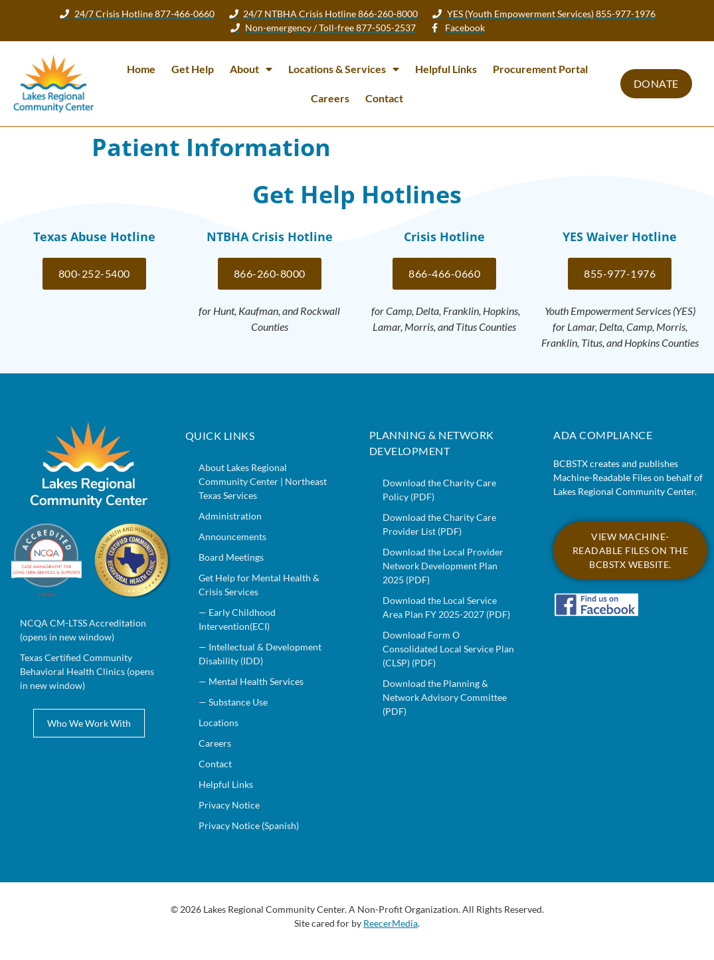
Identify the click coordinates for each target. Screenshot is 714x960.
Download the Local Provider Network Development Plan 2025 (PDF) (443, 565)
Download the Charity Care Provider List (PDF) (439, 524)
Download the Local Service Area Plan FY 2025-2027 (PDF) (446, 607)
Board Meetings (231, 557)
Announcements (232, 536)
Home (141, 68)
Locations (218, 722)
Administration (230, 516)
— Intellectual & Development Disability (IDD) (260, 653)
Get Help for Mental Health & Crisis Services (259, 584)
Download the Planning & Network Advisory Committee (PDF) (445, 697)
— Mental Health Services (251, 681)
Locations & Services (343, 69)
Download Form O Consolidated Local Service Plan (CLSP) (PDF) (448, 648)
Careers (330, 98)
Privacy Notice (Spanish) (249, 825)
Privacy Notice (229, 805)
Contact (384, 98)
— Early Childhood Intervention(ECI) (237, 619)
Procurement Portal (540, 68)
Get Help (192, 68)
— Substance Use (233, 702)
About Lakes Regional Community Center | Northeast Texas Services (263, 481)
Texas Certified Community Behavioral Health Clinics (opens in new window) (87, 671)
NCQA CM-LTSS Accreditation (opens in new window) (83, 629)
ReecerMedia (390, 923)
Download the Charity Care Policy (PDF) (439, 489)
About (251, 69)
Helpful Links (446, 68)
